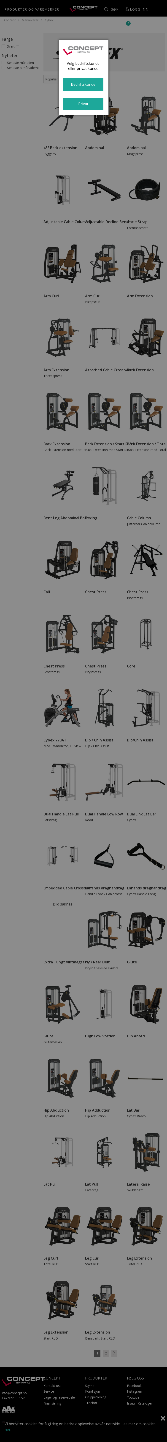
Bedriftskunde (83, 84)
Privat (83, 103)
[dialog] (84, 77)
